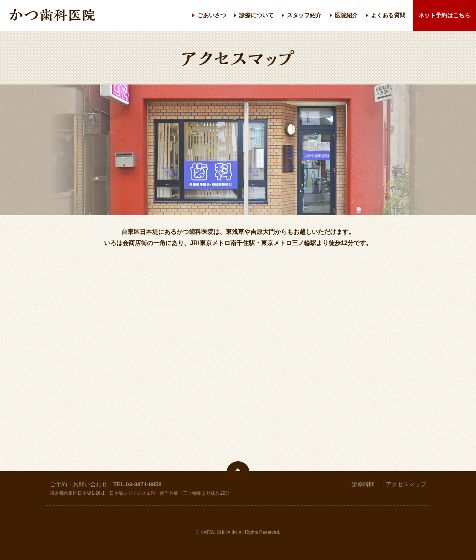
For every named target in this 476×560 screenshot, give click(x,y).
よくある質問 (388, 15)
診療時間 (363, 484)
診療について (256, 15)
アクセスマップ (406, 484)
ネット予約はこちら (444, 15)
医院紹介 (346, 15)
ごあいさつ (211, 15)
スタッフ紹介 (304, 15)
